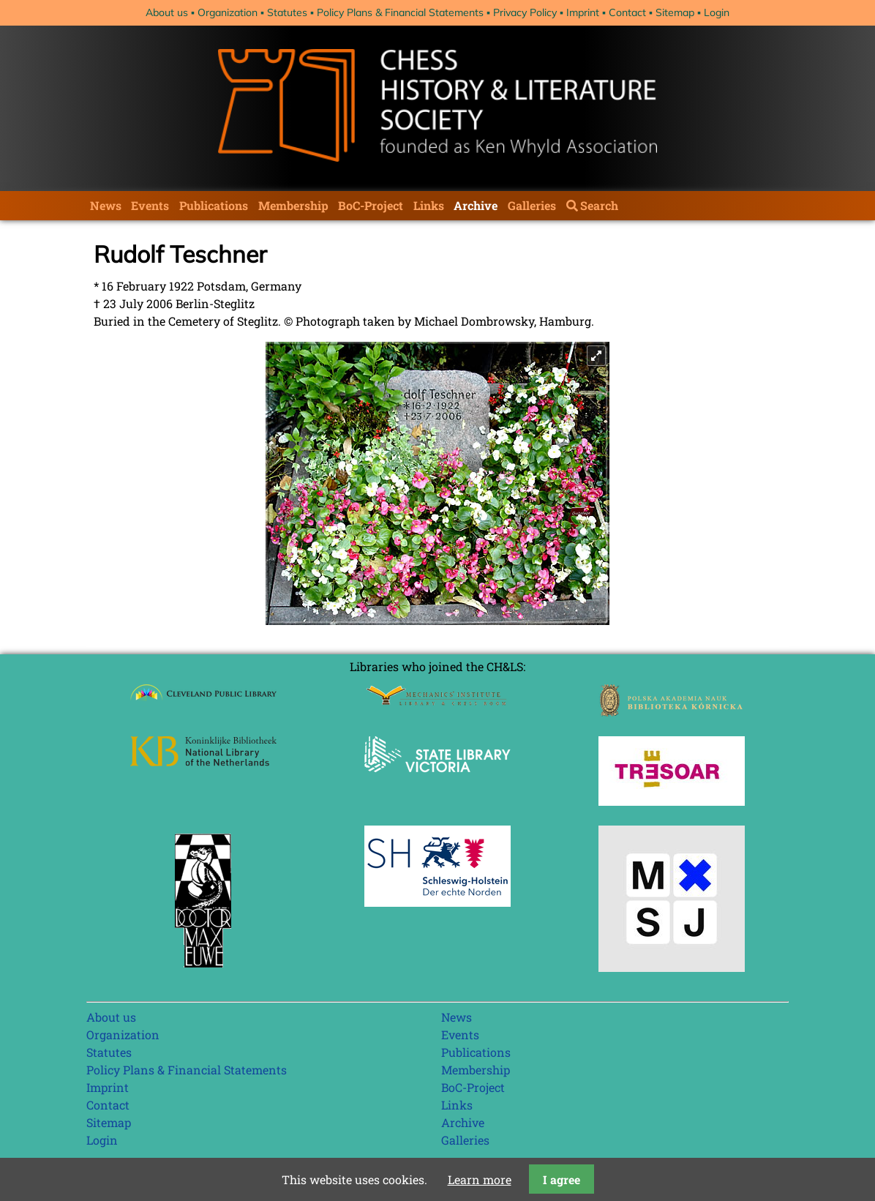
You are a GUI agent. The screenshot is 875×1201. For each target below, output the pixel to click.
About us (167, 12)
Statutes (287, 12)
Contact (627, 12)
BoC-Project (370, 205)
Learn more (479, 1179)
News (105, 205)
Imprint (582, 12)
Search (599, 205)
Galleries (532, 205)
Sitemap (675, 12)
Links (428, 205)
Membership (293, 205)
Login (716, 12)
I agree (561, 1179)
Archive (475, 205)
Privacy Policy (525, 12)
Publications (213, 205)
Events (150, 205)
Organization (228, 12)
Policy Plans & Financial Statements (400, 12)
